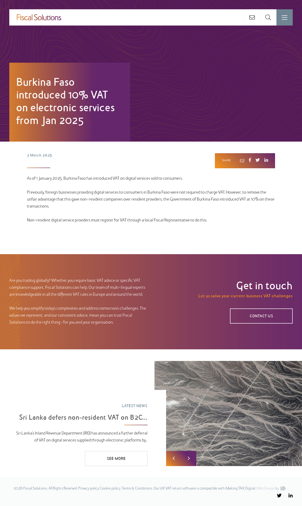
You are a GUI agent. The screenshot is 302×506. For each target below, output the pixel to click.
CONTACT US (261, 316)
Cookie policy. (110, 488)
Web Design (265, 488)
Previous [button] (173, 458)
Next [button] (188, 458)
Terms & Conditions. (137, 488)
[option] (151, 413)
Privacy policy (88, 488)
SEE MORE (116, 459)
